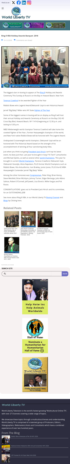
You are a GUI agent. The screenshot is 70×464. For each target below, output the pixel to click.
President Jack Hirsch (37, 151)
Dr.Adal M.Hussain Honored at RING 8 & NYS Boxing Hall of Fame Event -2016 (44, 231)
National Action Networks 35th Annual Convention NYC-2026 (21, 440)
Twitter (13, 3)
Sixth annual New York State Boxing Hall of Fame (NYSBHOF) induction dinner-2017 (10, 231)
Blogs (5, 200)
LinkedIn (24, 3)
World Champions (26, 161)
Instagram (29, 3)
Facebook (19, 3)
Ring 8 (42, 92)
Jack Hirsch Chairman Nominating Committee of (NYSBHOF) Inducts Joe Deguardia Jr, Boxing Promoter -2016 (28, 232)
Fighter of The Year (42, 110)
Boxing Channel (52, 197)
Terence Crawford (10, 100)
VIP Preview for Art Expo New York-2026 (15, 443)
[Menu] (3, 8)
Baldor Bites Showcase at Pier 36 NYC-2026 (16, 436)
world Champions (47, 158)
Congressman (35, 175)
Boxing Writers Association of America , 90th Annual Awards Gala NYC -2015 (11, 257)
